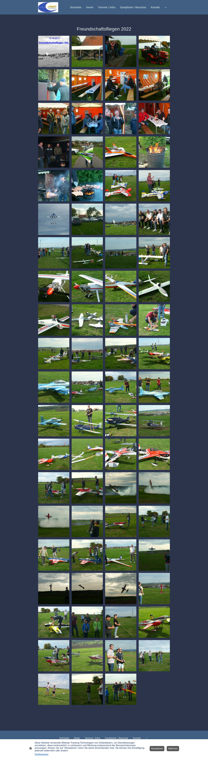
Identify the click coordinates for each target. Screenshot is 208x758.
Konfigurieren (41, 754)
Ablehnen (173, 748)
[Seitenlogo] (48, 7)
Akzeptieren (157, 748)
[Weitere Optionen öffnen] (166, 7)
